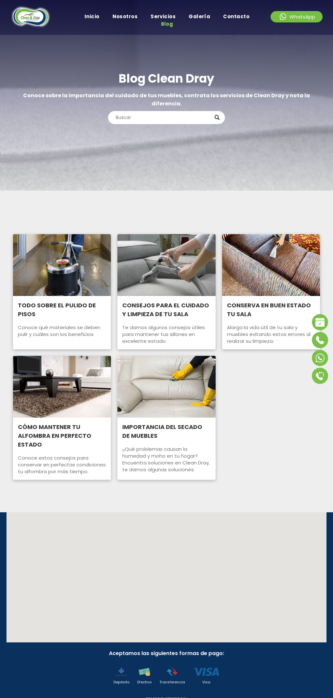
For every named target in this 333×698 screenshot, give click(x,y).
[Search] (166, 117)
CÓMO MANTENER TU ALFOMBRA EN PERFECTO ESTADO (54, 436)
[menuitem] (92, 16)
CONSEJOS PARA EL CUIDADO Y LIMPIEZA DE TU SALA (165, 309)
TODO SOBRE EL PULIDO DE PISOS (57, 309)
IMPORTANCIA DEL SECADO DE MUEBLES (162, 431)
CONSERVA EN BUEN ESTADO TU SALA (269, 309)
